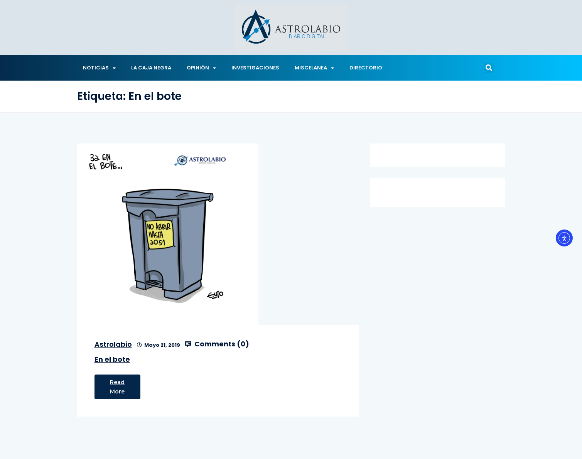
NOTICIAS (99, 68)
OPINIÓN (201, 68)
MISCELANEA (314, 68)
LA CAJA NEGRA (151, 67)
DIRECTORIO (365, 67)
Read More (117, 387)
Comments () (217, 344)
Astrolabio (113, 344)
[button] (489, 68)
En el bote (112, 359)
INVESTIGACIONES (255, 67)
